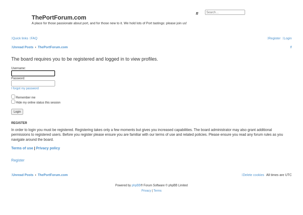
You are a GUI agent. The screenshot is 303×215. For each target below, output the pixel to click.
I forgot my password (25, 88)
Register (18, 160)
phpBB (136, 185)
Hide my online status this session (35, 102)
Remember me (23, 97)
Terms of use (22, 148)
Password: (18, 78)
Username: (18, 68)
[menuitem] (33, 38)
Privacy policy (48, 148)
